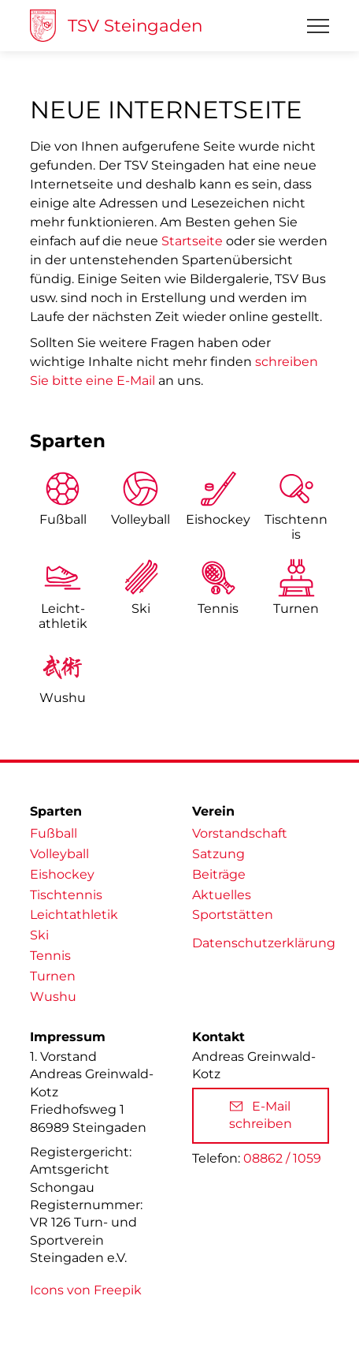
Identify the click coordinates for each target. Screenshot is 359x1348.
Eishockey (218, 519)
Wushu (62, 697)
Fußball (63, 519)
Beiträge (219, 874)
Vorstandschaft (239, 833)
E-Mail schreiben (260, 1115)
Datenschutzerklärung (263, 942)
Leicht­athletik (63, 616)
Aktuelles (221, 894)
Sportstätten (232, 914)
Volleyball (140, 519)
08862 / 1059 (282, 1158)
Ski (140, 608)
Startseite (192, 240)
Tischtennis (296, 527)
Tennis (218, 608)
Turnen (296, 608)
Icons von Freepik (86, 1290)
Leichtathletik (74, 914)
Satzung (218, 853)
